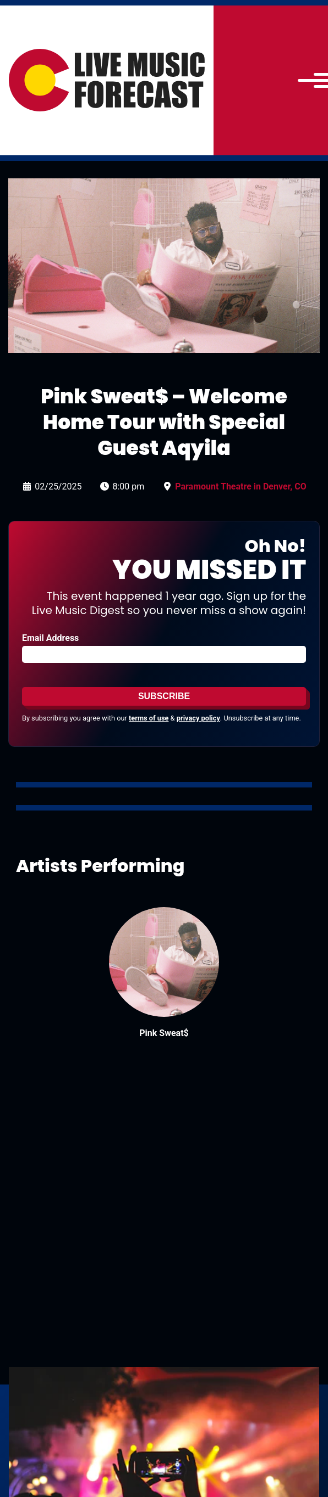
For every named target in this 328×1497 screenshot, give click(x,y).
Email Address (50, 638)
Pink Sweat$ (163, 1033)
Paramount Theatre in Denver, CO (240, 486)
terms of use (148, 718)
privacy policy (198, 718)
